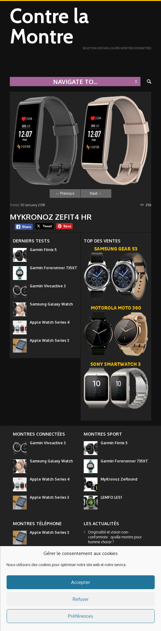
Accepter (80, 582)
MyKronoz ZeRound (119, 479)
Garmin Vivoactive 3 (48, 286)
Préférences (80, 616)
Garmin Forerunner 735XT (53, 268)
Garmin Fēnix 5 (43, 249)
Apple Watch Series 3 (49, 340)
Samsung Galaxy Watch (51, 304)
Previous (65, 193)
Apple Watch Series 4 (50, 322)
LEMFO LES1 (111, 497)
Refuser (81, 599)
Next (96, 193)
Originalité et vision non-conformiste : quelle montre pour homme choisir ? (115, 537)
